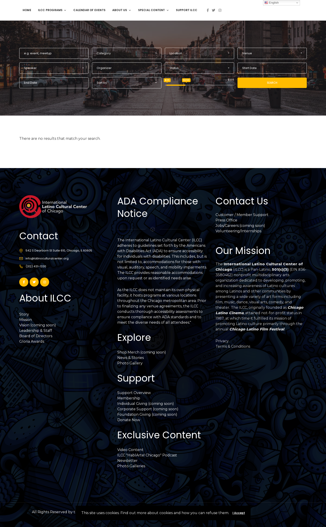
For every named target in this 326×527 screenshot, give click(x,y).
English (271, 3)
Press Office (226, 220)
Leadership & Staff (35, 330)
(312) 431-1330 (36, 266)
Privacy (222, 341)
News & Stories (130, 358)
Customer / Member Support (242, 215)
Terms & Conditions (233, 346)
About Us (121, 10)
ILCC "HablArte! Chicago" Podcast (147, 455)
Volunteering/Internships (238, 231)
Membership (128, 398)
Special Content (153, 10)
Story (24, 314)
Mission (25, 320)
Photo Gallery (130, 363)
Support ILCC (186, 10)
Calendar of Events (89, 10)
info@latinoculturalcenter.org (47, 258)
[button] (126, 53)
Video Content (130, 450)
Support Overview (134, 393)
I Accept (239, 513)
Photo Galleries (131, 466)
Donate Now (128, 420)
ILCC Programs (52, 10)
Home (27, 10)
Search (272, 83)
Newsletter (127, 460)
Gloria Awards (31, 341)
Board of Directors (35, 336)
